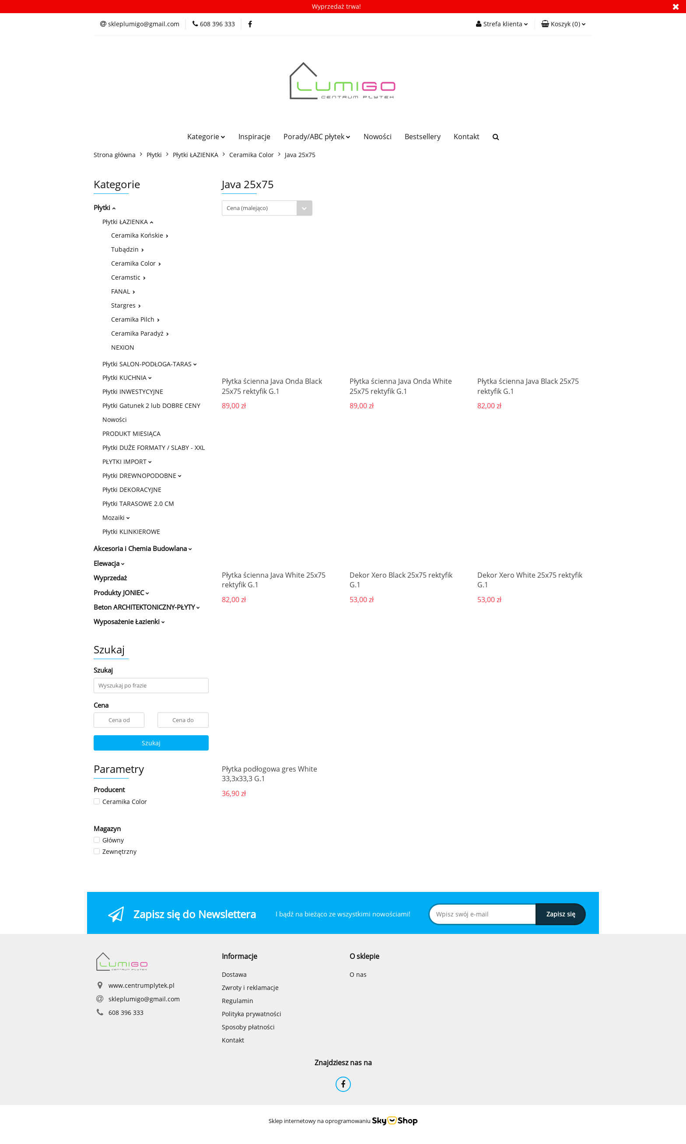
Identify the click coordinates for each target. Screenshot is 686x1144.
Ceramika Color (136, 263)
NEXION (122, 347)
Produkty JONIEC (121, 592)
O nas (358, 974)
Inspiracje (254, 136)
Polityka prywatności (251, 1014)
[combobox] (267, 208)
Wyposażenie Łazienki (129, 621)
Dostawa (234, 974)
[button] (563, 24)
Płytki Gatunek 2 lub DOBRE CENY (151, 405)
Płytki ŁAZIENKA (127, 222)
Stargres (126, 305)
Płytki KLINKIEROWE (131, 531)
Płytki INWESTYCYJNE (132, 391)
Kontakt (467, 136)
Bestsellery (423, 136)
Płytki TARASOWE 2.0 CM (138, 503)
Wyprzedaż (110, 577)
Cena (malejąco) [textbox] (247, 208)
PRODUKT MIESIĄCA (131, 433)
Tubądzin (127, 249)
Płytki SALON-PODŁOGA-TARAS (149, 364)
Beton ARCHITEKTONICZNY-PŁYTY (147, 607)
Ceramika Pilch (135, 319)
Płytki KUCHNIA (127, 377)
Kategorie (206, 136)
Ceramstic (128, 277)
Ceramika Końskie (139, 235)
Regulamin (237, 1001)
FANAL (123, 291)
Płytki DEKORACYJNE (131, 489)
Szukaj (151, 743)
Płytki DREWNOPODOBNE (142, 475)
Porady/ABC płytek (317, 136)
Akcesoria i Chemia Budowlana (143, 548)
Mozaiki (116, 517)
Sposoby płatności (248, 1027)
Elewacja (109, 563)
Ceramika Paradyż (140, 333)
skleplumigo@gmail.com (144, 999)
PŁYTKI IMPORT (127, 461)
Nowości (378, 136)
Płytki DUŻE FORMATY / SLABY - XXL (153, 447)
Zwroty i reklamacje (250, 987)
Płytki (105, 207)
